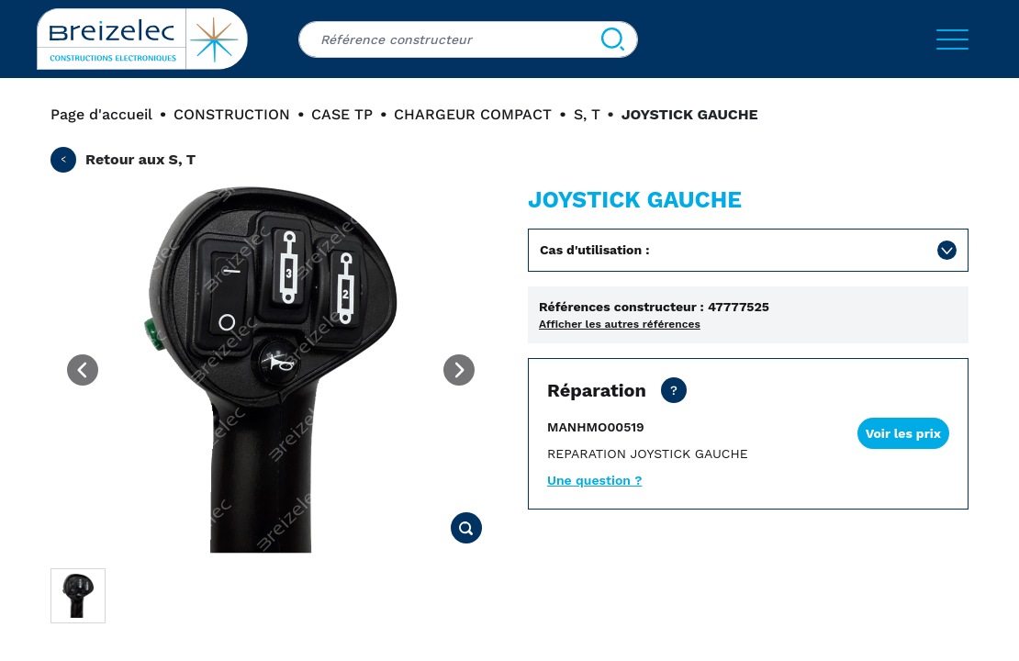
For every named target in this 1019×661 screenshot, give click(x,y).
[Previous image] (83, 370)
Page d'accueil (101, 114)
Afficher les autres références (619, 324)
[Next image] (459, 370)
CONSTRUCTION (232, 114)
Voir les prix (903, 433)
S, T (587, 114)
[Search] (613, 39)
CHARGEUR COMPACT (473, 114)
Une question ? (594, 480)
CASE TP (342, 114)
